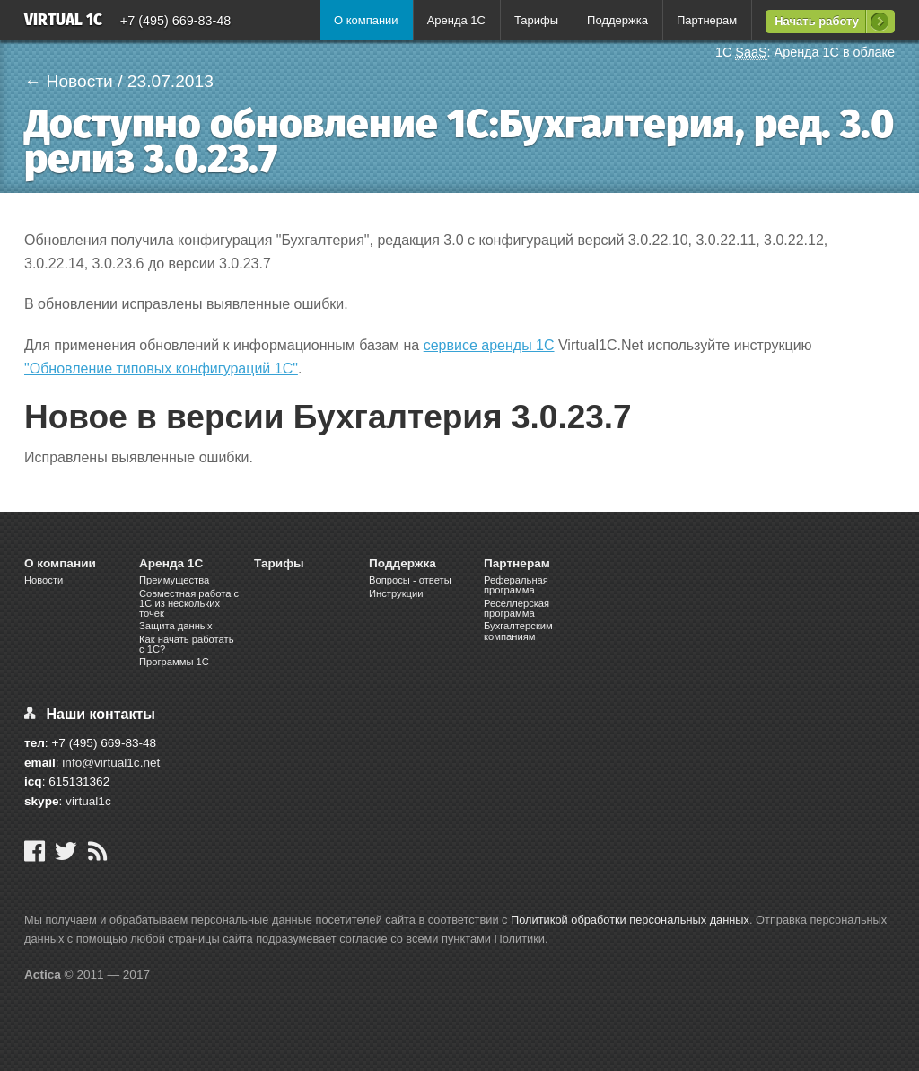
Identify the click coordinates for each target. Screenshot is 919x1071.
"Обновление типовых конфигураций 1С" (161, 368)
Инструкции (396, 593)
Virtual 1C (63, 21)
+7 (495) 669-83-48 (176, 20)
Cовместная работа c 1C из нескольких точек (189, 603)
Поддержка (617, 20)
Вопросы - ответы (410, 580)
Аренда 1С (456, 20)
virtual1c (88, 801)
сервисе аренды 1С (489, 345)
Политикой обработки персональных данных (630, 919)
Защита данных (176, 625)
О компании (366, 20)
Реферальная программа (516, 585)
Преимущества (174, 580)
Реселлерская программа (516, 608)
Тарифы (536, 20)
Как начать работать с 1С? (186, 644)
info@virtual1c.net (111, 762)
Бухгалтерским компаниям (518, 630)
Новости (43, 580)
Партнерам (707, 20)
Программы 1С (174, 661)
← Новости (68, 81)
